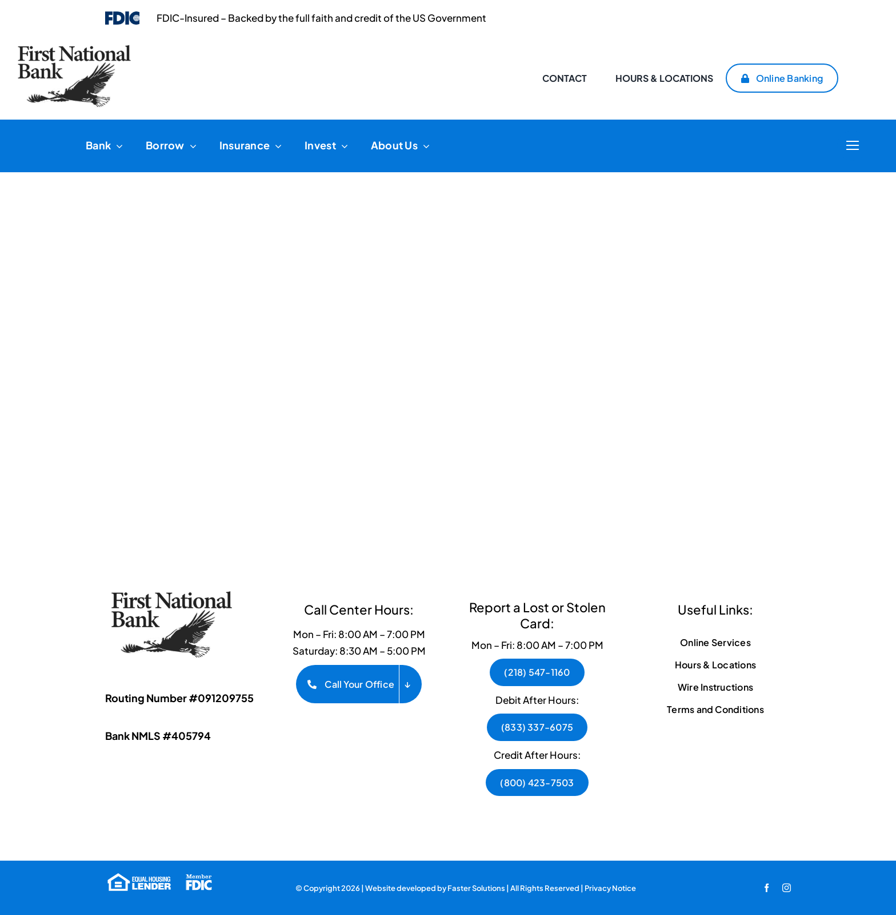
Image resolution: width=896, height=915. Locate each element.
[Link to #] (852, 145)
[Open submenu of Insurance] (276, 146)
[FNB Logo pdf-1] (74, 49)
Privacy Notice (610, 888)
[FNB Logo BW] (176, 589)
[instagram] (786, 888)
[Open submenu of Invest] (342, 146)
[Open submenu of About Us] (424, 146)
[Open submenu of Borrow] (191, 146)
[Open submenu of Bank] (117, 146)
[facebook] (766, 888)
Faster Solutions (476, 888)
